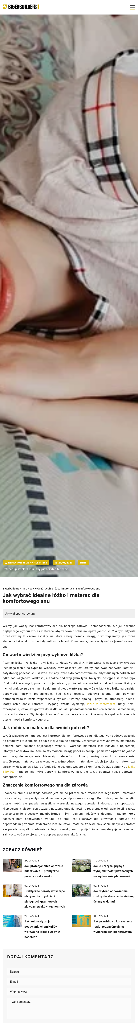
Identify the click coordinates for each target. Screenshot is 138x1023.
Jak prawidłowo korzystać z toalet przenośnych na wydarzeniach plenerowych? (112, 927)
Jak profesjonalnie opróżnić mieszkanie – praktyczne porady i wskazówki (43, 871)
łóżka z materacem (101, 704)
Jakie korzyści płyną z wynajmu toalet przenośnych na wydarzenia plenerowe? (113, 871)
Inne (83, 562)
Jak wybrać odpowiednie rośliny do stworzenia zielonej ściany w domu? (113, 896)
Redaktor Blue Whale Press (27, 562)
